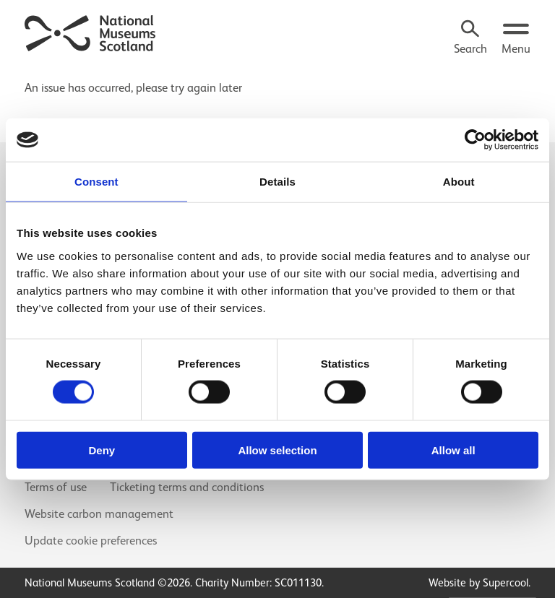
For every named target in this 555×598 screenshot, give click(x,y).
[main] (277, 82)
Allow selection (277, 449)
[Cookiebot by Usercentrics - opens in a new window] (475, 140)
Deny (101, 449)
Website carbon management (99, 514)
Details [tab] (277, 182)
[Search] (470, 39)
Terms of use (56, 487)
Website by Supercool (478, 582)
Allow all (453, 449)
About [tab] (459, 182)
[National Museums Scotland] (91, 32)
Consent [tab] (96, 182)
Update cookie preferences (91, 540)
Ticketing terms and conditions (187, 487)
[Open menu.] (516, 39)
